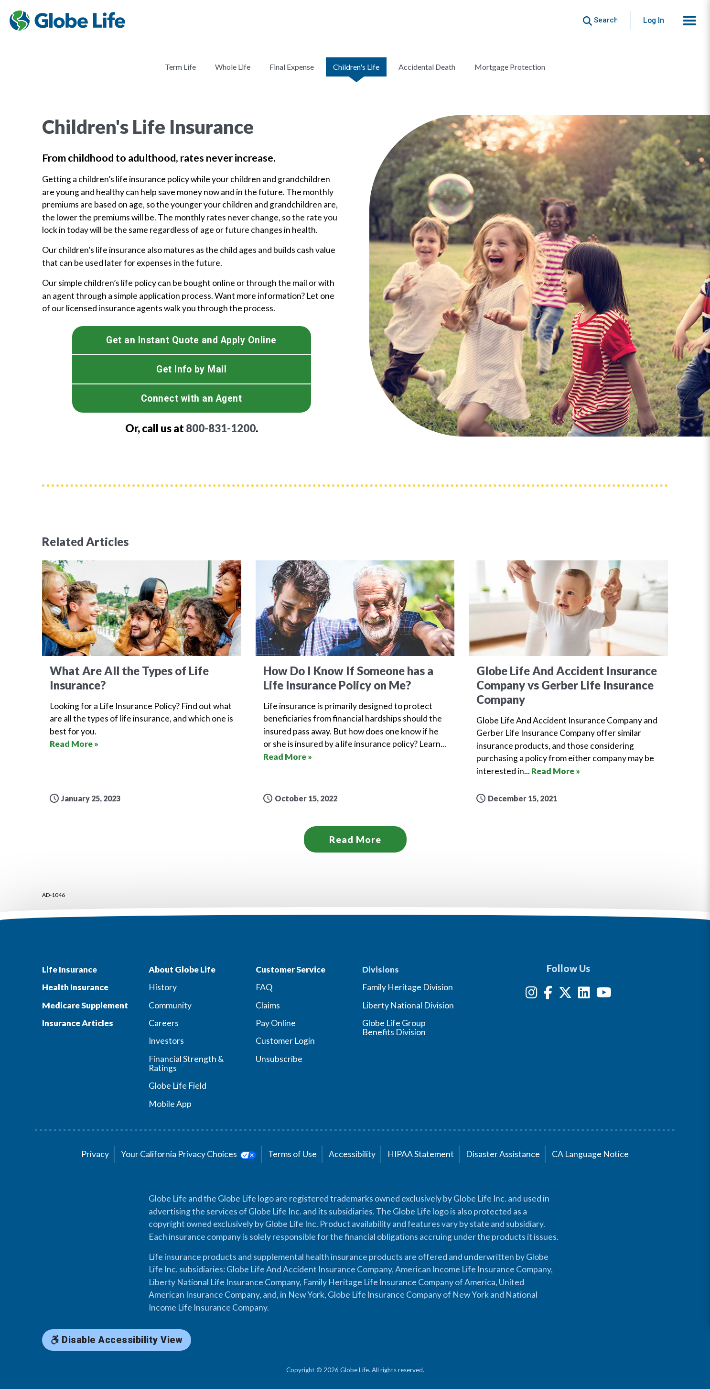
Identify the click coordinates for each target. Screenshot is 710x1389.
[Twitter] (565, 994)
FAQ (264, 987)
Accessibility (352, 1154)
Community (170, 1005)
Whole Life (232, 66)
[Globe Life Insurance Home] (67, 21)
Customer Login (285, 1041)
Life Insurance (69, 969)
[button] (689, 21)
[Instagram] (532, 994)
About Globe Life (182, 969)
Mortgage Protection (509, 66)
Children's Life (356, 66)
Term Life (180, 66)
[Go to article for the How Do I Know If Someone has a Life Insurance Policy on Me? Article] (355, 682)
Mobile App (170, 1104)
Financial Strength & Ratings (186, 1063)
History (163, 987)
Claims (268, 1005)
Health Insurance (75, 987)
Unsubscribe (279, 1059)
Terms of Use (292, 1154)
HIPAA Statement (420, 1154)
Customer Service (290, 969)
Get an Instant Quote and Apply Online (191, 340)
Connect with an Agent (191, 398)
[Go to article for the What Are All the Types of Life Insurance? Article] (141, 682)
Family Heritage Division (407, 987)
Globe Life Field (177, 1086)
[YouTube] (604, 994)
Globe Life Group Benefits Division (394, 1027)
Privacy (95, 1154)
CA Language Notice (590, 1154)
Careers (164, 1023)
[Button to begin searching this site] (600, 20)
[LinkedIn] (584, 994)
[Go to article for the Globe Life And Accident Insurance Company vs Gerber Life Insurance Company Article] (568, 682)
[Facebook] (548, 994)
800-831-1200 (221, 428)
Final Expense (291, 66)
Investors (166, 1041)
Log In (653, 20)
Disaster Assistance (503, 1154)
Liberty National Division (408, 1005)
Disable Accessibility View (117, 1339)
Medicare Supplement (85, 1005)
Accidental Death (426, 66)
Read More (355, 839)
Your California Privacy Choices (188, 1154)
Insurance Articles (77, 1023)
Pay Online (276, 1023)
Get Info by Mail (191, 369)
